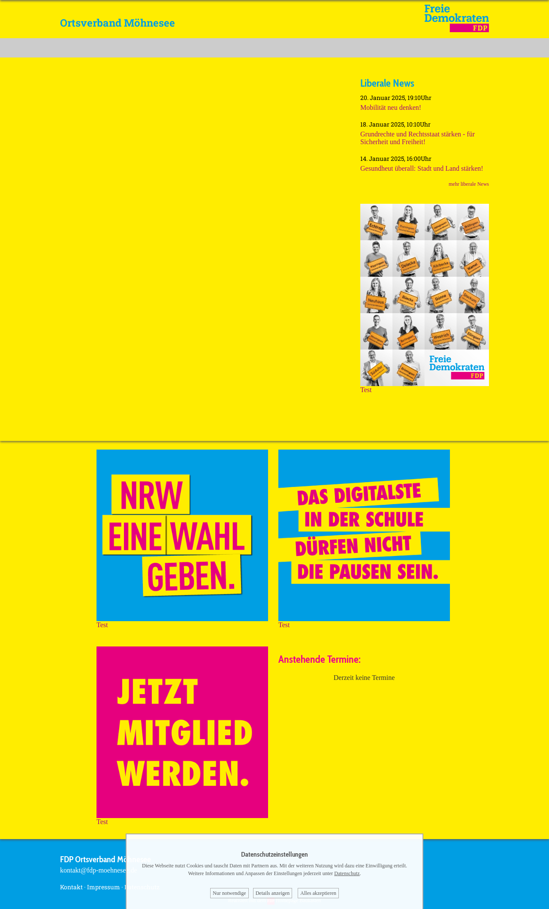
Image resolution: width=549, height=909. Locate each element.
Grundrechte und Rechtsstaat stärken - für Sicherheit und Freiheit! (417, 137)
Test (424, 386)
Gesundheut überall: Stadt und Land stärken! (421, 168)
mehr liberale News (469, 184)
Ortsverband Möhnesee (117, 23)
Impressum (103, 887)
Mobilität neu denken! (390, 107)
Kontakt (71, 887)
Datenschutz (346, 873)
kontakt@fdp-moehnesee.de (98, 870)
